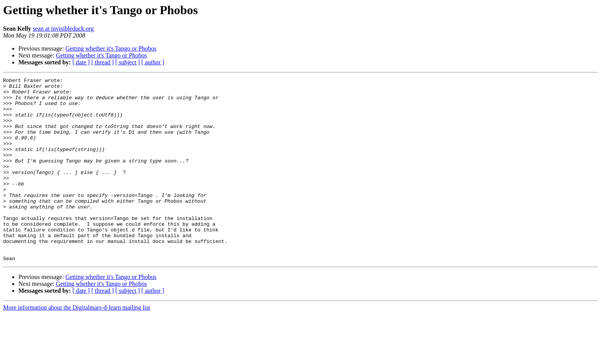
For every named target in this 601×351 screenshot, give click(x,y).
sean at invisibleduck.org (63, 28)
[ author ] (152, 62)
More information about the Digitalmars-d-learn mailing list (76, 344)
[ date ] (81, 62)
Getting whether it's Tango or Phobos (111, 48)
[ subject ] (127, 62)
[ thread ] (102, 62)
